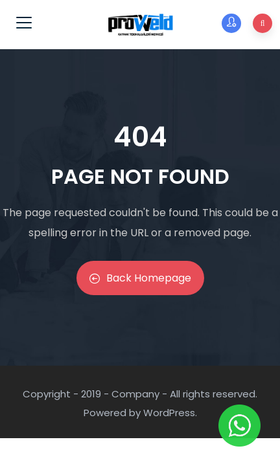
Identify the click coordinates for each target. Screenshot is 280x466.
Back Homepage (140, 278)
